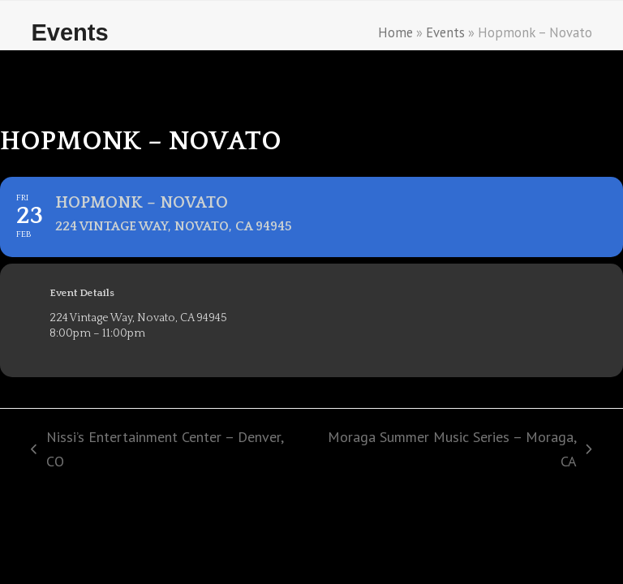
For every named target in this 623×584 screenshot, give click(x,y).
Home (395, 32)
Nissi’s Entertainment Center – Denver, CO (156, 450)
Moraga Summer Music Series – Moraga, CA (453, 450)
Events (445, 32)
